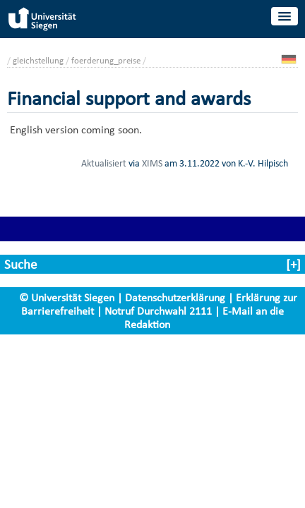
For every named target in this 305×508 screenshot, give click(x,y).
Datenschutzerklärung (175, 297)
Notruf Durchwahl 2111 (158, 311)
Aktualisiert (103, 163)
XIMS (152, 163)
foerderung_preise (105, 60)
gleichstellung (38, 60)
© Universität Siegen (66, 297)
